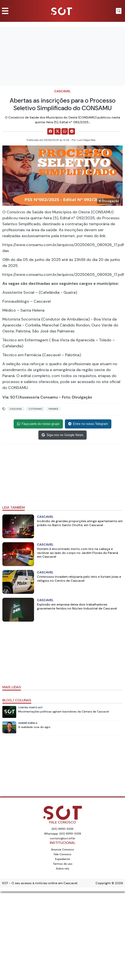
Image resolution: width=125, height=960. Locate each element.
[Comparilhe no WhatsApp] (65, 131)
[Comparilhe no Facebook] (50, 131)
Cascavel (62, 91)
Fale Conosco (62, 854)
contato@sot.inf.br (62, 838)
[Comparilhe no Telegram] (72, 131)
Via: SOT (10, 397)
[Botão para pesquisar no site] (118, 11)
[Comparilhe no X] (57, 131)
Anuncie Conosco (62, 849)
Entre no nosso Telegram (88, 424)
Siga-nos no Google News (62, 435)
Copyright (103, 883)
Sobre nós (62, 868)
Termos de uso (62, 864)
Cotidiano (35, 408)
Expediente (62, 859)
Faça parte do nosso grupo (38, 424)
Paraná (53, 408)
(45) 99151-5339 (62, 829)
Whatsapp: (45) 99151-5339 (62, 833)
